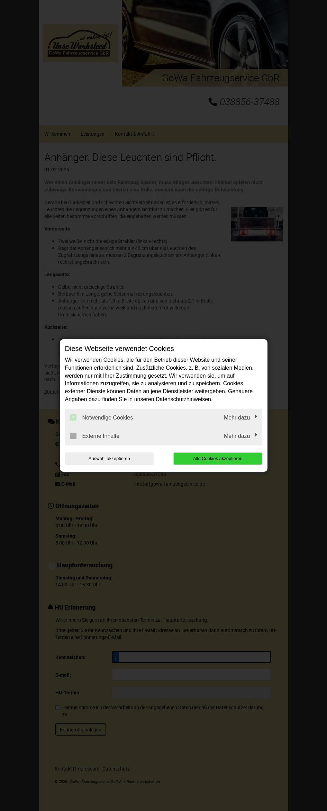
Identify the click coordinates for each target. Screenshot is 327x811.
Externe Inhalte (95, 436)
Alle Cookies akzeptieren (218, 458)
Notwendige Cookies (101, 417)
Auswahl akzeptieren (109, 458)
